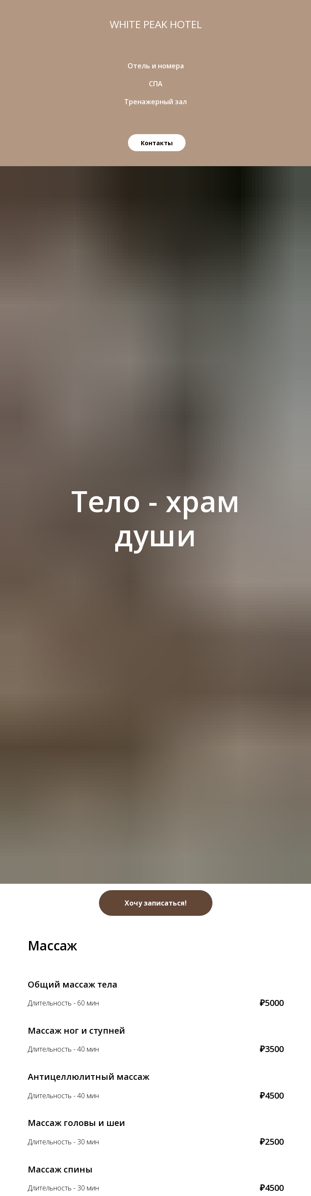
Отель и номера (156, 65)
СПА (156, 83)
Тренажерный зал (155, 101)
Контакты (157, 143)
